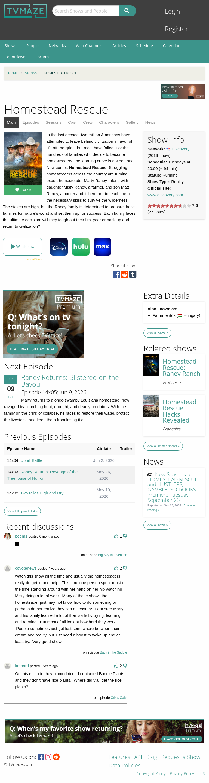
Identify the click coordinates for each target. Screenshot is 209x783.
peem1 (21, 536)
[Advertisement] (43, 324)
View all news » (157, 525)
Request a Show (180, 757)
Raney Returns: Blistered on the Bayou (70, 380)
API (138, 757)
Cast (72, 122)
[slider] (169, 206)
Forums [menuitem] (42, 56)
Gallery (132, 122)
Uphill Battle (31, 460)
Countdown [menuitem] (15, 56)
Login (172, 11)
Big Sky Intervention (112, 555)
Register (176, 29)
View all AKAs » (157, 332)
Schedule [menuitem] (144, 45)
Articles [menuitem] (119, 45)
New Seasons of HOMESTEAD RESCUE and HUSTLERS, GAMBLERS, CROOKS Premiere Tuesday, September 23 (172, 487)
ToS (201, 774)
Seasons (54, 122)
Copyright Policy (151, 774)
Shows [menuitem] (10, 45)
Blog (151, 757)
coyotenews (25, 568)
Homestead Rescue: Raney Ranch (181, 367)
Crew (88, 122)
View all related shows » (163, 446)
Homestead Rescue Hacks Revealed (179, 411)
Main (11, 122)
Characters (109, 122)
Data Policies (124, 766)
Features (119, 757)
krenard (22, 665)
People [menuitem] (32, 45)
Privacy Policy (182, 774)
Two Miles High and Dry (41, 493)
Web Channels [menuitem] (89, 45)
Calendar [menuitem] (171, 45)
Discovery (181, 149)
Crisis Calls (119, 698)
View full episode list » (22, 511)
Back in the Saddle (113, 652)
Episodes (30, 122)
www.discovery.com (165, 194)
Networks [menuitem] (57, 45)
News (150, 122)
